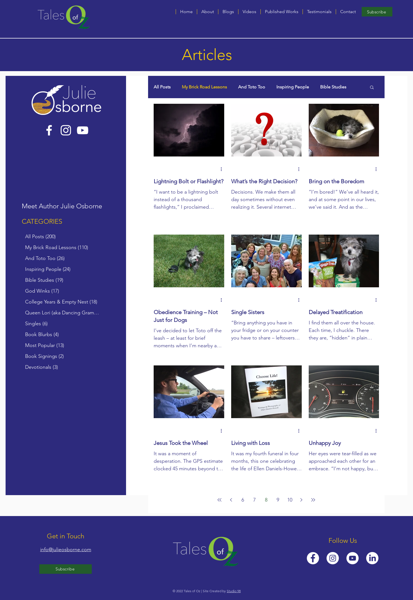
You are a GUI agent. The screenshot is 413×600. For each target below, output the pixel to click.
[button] (228, 11)
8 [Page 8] (266, 500)
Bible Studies (333, 87)
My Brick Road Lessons (204, 87)
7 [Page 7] (254, 500)
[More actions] (223, 169)
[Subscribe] (377, 11)
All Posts (162, 87)
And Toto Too (251, 87)
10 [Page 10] (289, 500)
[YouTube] (83, 130)
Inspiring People (292, 87)
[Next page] (301, 500)
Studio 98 (234, 591)
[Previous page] (231, 500)
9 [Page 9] (278, 500)
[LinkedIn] (372, 558)
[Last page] (313, 500)
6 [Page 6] (242, 500)
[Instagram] (66, 130)
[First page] (219, 500)
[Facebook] (49, 130)
